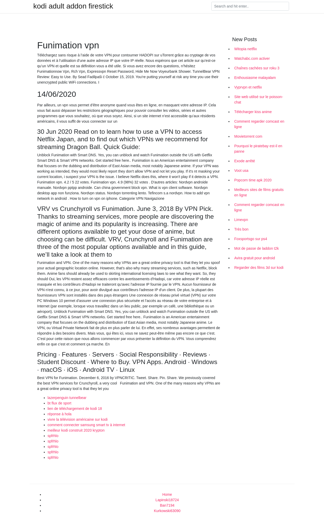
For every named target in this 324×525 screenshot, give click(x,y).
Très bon (241, 229)
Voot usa (241, 170)
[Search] (250, 6)
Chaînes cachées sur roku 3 (256, 68)
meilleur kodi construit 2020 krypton (76, 430)
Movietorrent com (248, 136)
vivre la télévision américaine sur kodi (78, 419)
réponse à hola (60, 414)
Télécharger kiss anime (253, 112)
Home (167, 494)
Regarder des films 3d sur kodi (259, 267)
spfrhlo (53, 436)
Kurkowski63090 (167, 511)
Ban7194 (167, 505)
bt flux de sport (59, 403)
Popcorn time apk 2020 (253, 180)
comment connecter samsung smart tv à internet (86, 425)
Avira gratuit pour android (254, 258)
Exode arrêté (244, 161)
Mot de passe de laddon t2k (256, 248)
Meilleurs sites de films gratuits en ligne (259, 192)
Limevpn (241, 220)
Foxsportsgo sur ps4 (250, 239)
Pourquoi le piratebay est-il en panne (258, 148)
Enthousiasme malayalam (255, 78)
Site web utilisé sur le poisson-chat (258, 99)
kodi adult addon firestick (73, 6)
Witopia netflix (245, 49)
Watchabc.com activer (252, 58)
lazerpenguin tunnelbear (67, 398)
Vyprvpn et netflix (248, 87)
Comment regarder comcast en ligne (259, 124)
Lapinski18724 (167, 500)
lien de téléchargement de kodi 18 (75, 408)
